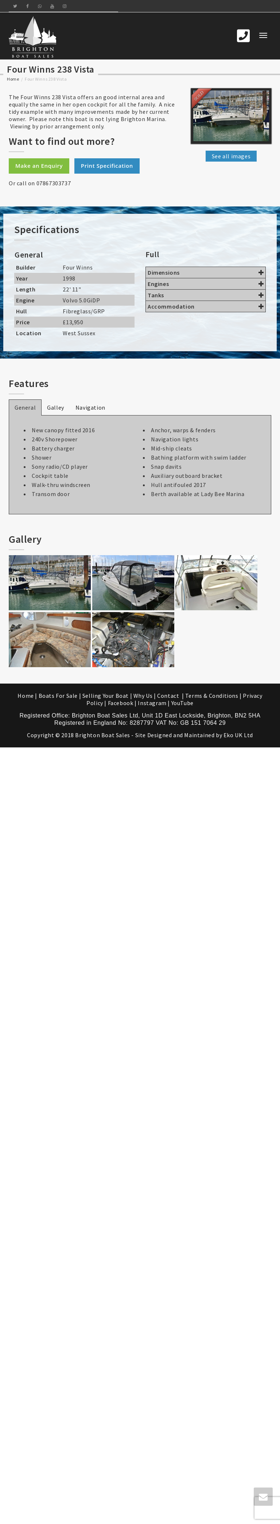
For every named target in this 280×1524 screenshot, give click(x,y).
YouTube (182, 703)
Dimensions (206, 272)
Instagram (152, 703)
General (25, 407)
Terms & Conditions (211, 695)
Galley (55, 407)
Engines (206, 283)
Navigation (90, 407)
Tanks (206, 295)
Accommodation (206, 306)
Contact (168, 695)
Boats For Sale (58, 695)
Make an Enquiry (39, 165)
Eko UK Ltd (238, 735)
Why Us (143, 695)
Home (13, 79)
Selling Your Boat (106, 695)
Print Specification (107, 165)
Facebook (120, 703)
